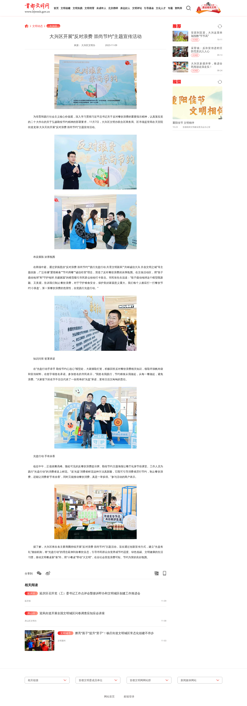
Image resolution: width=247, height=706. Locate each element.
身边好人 (125, 8)
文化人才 (161, 8)
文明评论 (137, 8)
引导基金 (149, 8)
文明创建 (65, 8)
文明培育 (89, 8)
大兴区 (53, 26)
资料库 (178, 8)
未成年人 (101, 8)
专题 (170, 8)
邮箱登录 (129, 696)
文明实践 (77, 8)
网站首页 (109, 696)
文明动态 (37, 26)
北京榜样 (113, 8)
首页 (56, 8)
